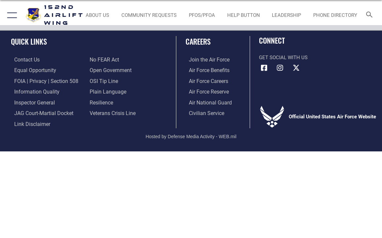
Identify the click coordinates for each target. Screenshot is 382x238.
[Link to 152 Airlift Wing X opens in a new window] (296, 68)
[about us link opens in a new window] (97, 15)
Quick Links (29, 41)
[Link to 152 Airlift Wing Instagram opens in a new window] (280, 68)
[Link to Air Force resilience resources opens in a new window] (101, 101)
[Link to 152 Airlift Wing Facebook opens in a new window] (264, 68)
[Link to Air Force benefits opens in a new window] (205, 70)
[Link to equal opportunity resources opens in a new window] (30, 70)
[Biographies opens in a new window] (287, 15)
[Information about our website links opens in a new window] (28, 122)
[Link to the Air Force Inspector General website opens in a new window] (30, 101)
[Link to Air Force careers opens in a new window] (205, 80)
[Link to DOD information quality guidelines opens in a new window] (32, 91)
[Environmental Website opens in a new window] (202, 15)
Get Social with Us (283, 57)
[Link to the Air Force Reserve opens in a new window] (205, 91)
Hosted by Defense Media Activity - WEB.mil (191, 134)
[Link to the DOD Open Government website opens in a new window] (109, 70)
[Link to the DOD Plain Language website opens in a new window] (106, 91)
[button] (10, 15)
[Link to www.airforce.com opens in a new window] (205, 60)
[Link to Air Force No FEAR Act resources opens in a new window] (104, 60)
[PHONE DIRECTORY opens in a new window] (335, 15)
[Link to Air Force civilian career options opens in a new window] (202, 111)
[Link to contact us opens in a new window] (23, 60)
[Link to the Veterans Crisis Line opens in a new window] (112, 111)
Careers (198, 41)
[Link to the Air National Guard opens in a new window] (206, 101)
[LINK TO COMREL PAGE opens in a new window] (149, 15)
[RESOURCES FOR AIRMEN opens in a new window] (244, 15)
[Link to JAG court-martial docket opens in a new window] (39, 111)
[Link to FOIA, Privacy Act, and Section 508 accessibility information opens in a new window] (41, 80)
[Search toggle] (370, 15)
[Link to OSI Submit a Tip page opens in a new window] (103, 80)
